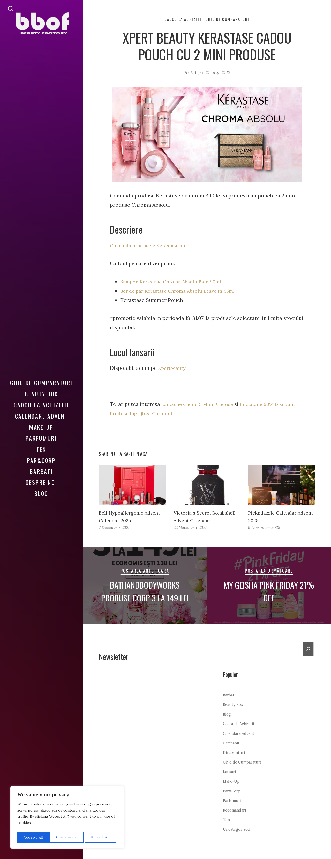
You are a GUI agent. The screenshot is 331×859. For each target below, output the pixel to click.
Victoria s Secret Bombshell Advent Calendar (195, 521)
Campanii (232, 753)
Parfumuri (41, 434)
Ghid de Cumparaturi (41, 379)
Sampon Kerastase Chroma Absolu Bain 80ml (175, 282)
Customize (33, 837)
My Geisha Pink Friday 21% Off (269, 600)
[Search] (308, 658)
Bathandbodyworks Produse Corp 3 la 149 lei (145, 600)
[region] (67, 818)
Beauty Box (41, 390)
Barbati (41, 467)
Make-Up (41, 423)
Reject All (67, 837)
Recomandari (236, 820)
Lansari (230, 781)
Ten (41, 445)
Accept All (101, 837)
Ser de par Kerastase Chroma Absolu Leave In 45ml (182, 291)
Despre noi (41, 479)
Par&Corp (41, 456)
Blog (41, 490)
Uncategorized (238, 839)
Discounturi (234, 762)
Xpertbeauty (174, 368)
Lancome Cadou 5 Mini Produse (199, 404)
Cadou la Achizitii (41, 401)
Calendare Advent (41, 412)
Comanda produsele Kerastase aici (153, 246)
